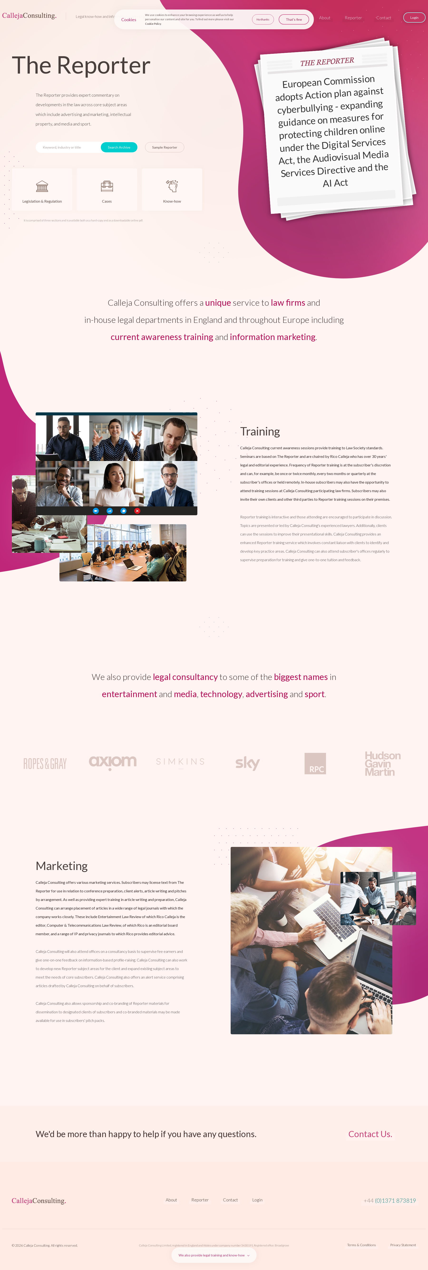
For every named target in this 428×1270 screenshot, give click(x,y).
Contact (383, 17)
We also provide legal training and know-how (212, 1255)
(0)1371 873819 (390, 1200)
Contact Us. (370, 1134)
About (325, 17)
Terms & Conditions (361, 1245)
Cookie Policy (153, 23)
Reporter (353, 17)
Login (257, 1200)
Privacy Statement (403, 1245)
